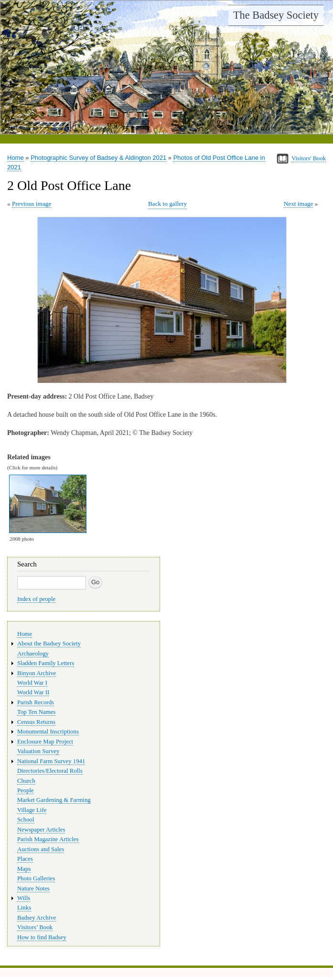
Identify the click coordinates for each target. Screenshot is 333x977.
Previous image (31, 203)
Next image (298, 203)
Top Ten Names (36, 712)
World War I (32, 682)
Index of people (36, 599)
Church (26, 780)
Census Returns (36, 722)
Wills (23, 898)
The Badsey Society (276, 15)
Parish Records (35, 702)
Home (15, 157)
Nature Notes (33, 888)
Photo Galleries (36, 878)
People (25, 790)
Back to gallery (167, 203)
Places (25, 858)
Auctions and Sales (40, 849)
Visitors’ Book (35, 927)
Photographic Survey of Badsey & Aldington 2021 (98, 157)
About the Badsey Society (49, 643)
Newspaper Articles (41, 829)
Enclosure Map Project (45, 741)
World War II (33, 692)
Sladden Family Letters (45, 663)
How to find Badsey (41, 937)
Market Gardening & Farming (54, 800)
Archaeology (33, 653)
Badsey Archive (36, 917)
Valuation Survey (38, 751)
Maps (24, 869)
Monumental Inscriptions (48, 731)
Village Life (31, 810)
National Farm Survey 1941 (51, 761)
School (25, 819)
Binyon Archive (36, 673)
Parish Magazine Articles (48, 839)
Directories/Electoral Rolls (50, 770)
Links (24, 907)
